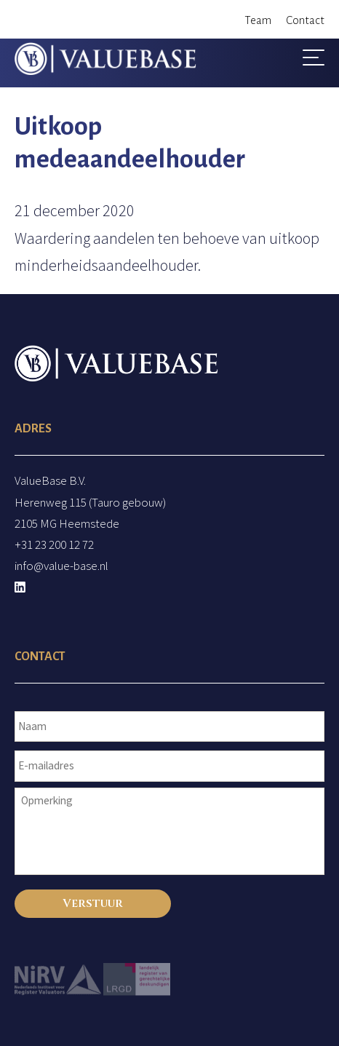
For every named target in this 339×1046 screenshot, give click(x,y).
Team (257, 20)
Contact (305, 20)
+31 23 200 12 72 (54, 544)
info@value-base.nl (61, 566)
